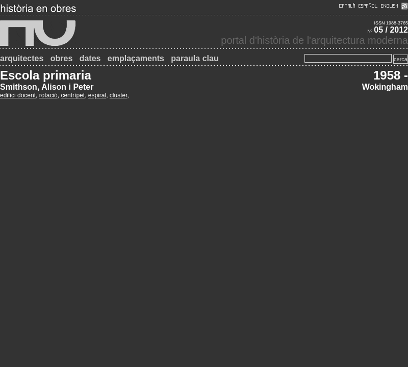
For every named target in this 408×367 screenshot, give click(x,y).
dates (90, 58)
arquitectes (21, 58)
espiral (97, 95)
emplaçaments (136, 58)
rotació (48, 95)
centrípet (73, 95)
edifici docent (18, 95)
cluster (119, 95)
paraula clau (194, 58)
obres (61, 58)
